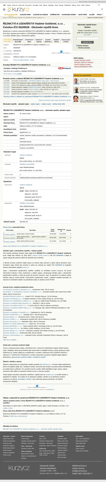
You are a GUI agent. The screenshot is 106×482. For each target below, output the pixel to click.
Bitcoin (45, 5)
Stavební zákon (62, 455)
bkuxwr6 (16, 54)
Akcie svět (21, 5)
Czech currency (80, 448)
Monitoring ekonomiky (82, 441)
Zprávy (9, 5)
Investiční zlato (47, 451)
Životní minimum (7, 450)
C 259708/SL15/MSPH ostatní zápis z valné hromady (43, 81)
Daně (59, 457)
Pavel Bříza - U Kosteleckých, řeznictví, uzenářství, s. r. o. (22, 292)
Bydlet (99, 1)
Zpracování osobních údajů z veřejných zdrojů (28, 357)
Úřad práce (24, 448)
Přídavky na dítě (7, 443)
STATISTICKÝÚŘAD (29, 41)
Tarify (56, 5)
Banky (23, 436)
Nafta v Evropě (43, 455)
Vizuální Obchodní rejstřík (82, 60)
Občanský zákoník (62, 450)
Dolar (32, 443)
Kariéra (81, 1)
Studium (104, 1)
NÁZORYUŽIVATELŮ (48, 41)
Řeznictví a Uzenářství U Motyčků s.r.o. (16, 312)
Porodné (31, 453)
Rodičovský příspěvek (9, 448)
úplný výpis (35, 104)
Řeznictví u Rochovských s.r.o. (13, 335)
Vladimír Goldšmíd (33, 89)
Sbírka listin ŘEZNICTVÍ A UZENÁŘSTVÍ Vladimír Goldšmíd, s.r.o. (25, 246)
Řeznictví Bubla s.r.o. (10, 317)
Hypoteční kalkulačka (8, 452)
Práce (78, 5)
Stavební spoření (31, 441)
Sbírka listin (7, 227)
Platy (32, 448)
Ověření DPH (55, 14)
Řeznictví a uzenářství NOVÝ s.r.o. (14, 305)
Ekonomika (42, 443)
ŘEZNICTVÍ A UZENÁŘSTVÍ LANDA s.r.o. (17, 301)
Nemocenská (24, 453)
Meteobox (94, 1)
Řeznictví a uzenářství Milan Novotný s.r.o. (17, 303)
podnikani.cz (50, 389)
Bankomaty (29, 436)
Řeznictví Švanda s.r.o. (10, 333)
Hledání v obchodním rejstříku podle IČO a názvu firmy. (87, 33)
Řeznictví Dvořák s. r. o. (11, 319)
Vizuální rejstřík (11, 14)
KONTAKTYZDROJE (39, 41)
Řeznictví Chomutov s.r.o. (11, 321)
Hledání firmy (25, 14)
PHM (44, 453)
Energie (61, 5)
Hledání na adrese (40, 14)
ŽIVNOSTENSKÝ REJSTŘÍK (18, 41)
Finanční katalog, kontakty (82, 64)
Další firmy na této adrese (18, 416)
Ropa (40, 453)
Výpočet (12, 436)
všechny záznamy (83, 48)
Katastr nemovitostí (63, 443)
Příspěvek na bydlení (8, 445)
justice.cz (26, 267)
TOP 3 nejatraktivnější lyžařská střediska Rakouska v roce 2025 (91, 101)
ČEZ (45, 438)
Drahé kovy (42, 448)
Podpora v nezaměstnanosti (28, 456)
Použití (74, 473)
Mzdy (29, 448)
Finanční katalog (62, 448)
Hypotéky (51, 5)
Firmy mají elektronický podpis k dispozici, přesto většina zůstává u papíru (91, 91)
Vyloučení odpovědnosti (48, 468)
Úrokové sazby (25, 438)
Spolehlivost (86, 438)
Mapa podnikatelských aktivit (83, 66)
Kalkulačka (67, 5)
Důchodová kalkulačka (9, 441)
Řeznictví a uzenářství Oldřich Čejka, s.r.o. (17, 308)
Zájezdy (85, 1)
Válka (82, 5)
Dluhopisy (42, 441)
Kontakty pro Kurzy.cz (79, 471)
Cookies (51, 465)
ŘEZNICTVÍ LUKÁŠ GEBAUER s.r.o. (15, 324)
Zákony (74, 5)
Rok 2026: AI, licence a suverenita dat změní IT (88, 82)
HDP (47, 443)
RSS (79, 473)
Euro (29, 443)
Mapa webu (82, 443)
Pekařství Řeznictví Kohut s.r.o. (13, 296)
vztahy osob (46, 104)
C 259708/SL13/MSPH (9, 241)
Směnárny (24, 443)
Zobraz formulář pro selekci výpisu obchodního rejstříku (55, 100)
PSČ (67, 441)
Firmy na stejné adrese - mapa (23, 60)
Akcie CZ (14, 5)
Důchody (23, 458)
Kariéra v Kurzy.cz (78, 468)
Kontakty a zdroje (24, 379)
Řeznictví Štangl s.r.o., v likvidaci (14, 330)
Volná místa (29, 446)
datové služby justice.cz (41, 255)
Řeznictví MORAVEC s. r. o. (12, 326)
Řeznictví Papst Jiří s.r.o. (11, 328)
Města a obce (61, 441)
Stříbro (53, 451)
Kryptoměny (42, 445)
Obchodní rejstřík (12, 17)
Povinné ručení (7, 455)
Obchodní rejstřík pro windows (83, 62)
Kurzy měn (28, 5)
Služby (92, 14)
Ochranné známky (69, 14)
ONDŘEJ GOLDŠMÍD (34, 87)
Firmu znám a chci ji (13, 74)
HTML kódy (86, 473)
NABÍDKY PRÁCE (56, 41)
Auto (77, 438)
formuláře (63, 457)
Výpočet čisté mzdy (8, 438)
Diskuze (88, 5)
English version (80, 446)
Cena (80, 438)
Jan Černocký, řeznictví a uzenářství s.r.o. (17, 289)
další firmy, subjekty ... (10, 340)
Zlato (40, 5)
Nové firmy (82, 14)
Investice (42, 436)
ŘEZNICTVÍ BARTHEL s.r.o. (12, 314)
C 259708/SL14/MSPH (9, 237)
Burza (41, 438)
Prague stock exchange (82, 451)
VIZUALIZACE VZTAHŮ (65, 41)
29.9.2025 (6, 83)
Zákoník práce (61, 452)
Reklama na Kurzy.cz (79, 465)
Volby (77, 443)
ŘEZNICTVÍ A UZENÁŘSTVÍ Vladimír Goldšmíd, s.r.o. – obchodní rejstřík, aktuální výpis (32, 429)
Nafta (52, 453)
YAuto (89, 1)
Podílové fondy (49, 441)
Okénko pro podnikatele (82, 75)
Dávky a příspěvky (26, 451)
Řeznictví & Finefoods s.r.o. (12, 299)
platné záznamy (82, 45)
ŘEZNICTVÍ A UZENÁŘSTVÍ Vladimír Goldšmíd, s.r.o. (31, 17)
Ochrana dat (44, 465)
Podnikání (60, 436)
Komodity (35, 5)
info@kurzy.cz (46, 364)
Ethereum (53, 445)
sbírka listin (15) (58, 104)
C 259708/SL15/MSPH (9, 233)
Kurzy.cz (5, 17)
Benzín (48, 453)
